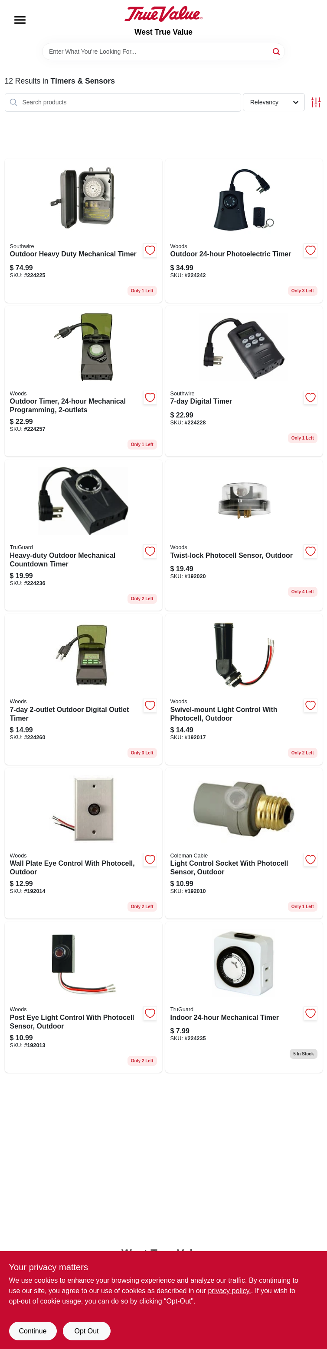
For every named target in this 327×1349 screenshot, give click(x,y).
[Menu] (20, 20)
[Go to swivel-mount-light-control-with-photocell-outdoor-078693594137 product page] (244, 689)
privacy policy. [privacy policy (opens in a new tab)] (229, 1290)
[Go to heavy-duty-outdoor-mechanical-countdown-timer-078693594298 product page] (83, 535)
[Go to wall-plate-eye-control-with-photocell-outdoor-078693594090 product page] (83, 843)
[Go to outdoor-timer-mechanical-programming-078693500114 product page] (83, 381)
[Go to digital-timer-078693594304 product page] (244, 381)
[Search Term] (163, 51)
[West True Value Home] (163, 14)
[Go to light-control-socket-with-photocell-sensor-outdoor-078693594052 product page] (244, 843)
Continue (32, 1331)
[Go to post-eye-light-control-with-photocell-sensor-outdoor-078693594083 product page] (83, 997)
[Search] (277, 51)
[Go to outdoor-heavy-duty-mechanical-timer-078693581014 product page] (83, 231)
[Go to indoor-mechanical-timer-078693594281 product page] (244, 997)
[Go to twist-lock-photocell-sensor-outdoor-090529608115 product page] (244, 535)
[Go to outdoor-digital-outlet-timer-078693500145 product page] (83, 689)
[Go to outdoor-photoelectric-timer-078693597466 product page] (244, 231)
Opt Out (86, 1331)
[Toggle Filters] (316, 102)
